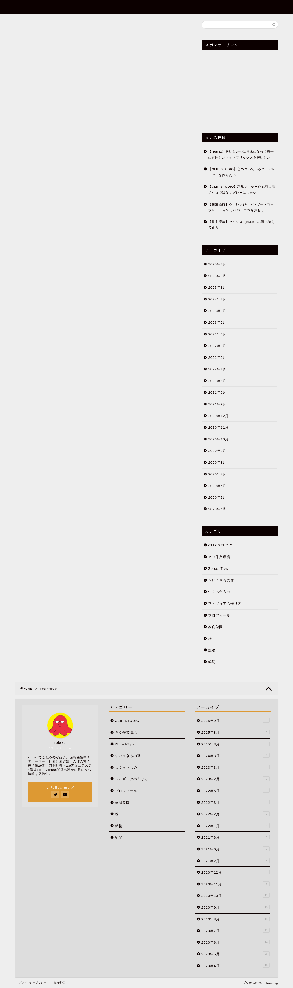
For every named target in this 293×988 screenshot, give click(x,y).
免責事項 (59, 982)
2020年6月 (217, 486)
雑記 (212, 662)
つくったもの (219, 592)
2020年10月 (218, 439)
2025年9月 (217, 264)
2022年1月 (217, 369)
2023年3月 (217, 311)
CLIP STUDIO (220, 545)
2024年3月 (217, 299)
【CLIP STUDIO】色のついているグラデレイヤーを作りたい (241, 172)
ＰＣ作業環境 (219, 557)
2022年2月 (217, 357)
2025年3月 (217, 287)
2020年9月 (217, 451)
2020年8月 (217, 462)
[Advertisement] (101, 92)
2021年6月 (217, 392)
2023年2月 (217, 322)
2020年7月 (217, 474)
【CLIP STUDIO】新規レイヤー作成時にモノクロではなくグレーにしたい (241, 189)
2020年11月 (218, 427)
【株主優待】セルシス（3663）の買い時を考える (241, 225)
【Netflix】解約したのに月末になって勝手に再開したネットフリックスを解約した (241, 154)
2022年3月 (217, 346)
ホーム (157, 7)
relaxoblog (28, 6)
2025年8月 (217, 276)
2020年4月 (217, 509)
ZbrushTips (186, 7)
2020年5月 (217, 497)
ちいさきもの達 (221, 580)
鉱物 (212, 650)
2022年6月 (217, 334)
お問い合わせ (253, 7)
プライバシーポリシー (33, 982)
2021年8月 (217, 381)
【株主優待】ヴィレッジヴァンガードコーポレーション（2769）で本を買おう (241, 207)
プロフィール (219, 7)
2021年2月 (217, 404)
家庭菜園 (215, 627)
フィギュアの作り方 (224, 603)
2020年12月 (218, 416)
